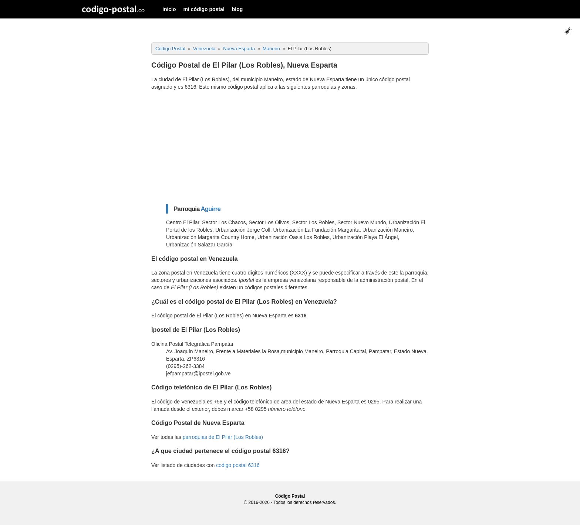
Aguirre (210, 208)
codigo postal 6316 (238, 465)
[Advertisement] (297, 147)
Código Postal (290, 496)
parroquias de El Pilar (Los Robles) (223, 437)
